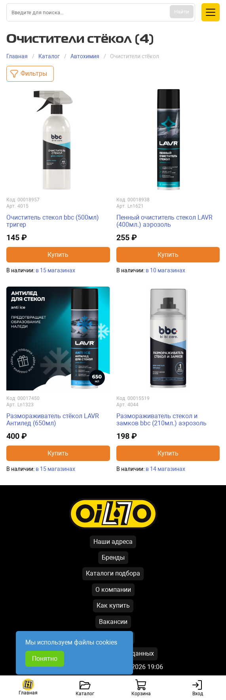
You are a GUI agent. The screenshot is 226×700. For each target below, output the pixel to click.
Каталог (49, 56)
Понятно (44, 658)
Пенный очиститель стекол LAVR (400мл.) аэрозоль (164, 221)
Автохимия (84, 56)
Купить (57, 254)
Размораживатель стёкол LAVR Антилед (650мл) (52, 419)
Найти (181, 12)
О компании (113, 589)
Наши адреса (113, 541)
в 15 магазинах (55, 270)
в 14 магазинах (165, 469)
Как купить (113, 605)
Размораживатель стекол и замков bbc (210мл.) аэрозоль (161, 419)
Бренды (113, 557)
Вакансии (113, 621)
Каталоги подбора (113, 573)
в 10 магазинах (165, 270)
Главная (17, 56)
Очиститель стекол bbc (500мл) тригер (52, 221)
